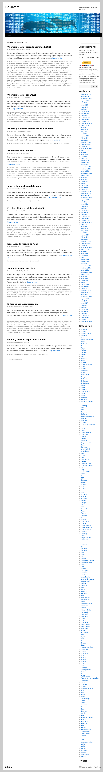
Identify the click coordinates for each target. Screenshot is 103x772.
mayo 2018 (84, 280)
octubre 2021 (85, 196)
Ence (55, 65)
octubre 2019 (85, 245)
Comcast (84, 441)
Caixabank (45, 63)
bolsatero (27, 49)
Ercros (83, 492)
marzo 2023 (85, 161)
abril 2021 (84, 208)
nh (21, 84)
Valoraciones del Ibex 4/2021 (22, 268)
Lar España (84, 571)
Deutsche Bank (86, 463)
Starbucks (84, 711)
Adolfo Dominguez (87, 340)
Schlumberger (85, 698)
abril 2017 (84, 307)
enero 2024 (84, 140)
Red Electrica (57, 84)
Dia (34, 65)
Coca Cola (15, 65)
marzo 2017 (85, 309)
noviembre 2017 (86, 293)
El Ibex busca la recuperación (22, 304)
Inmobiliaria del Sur (24, 69)
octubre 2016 (85, 319)
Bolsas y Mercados (87, 401)
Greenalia (84, 531)
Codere (83, 437)
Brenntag (84, 406)
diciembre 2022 (86, 167)
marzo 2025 (85, 111)
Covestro (84, 447)
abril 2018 (84, 282)
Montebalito (84, 612)
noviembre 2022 (86, 169)
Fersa (83, 511)
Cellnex (62, 63)
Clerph (83, 430)
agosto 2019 (85, 249)
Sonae (83, 709)
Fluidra (15, 67)
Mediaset (50, 69)
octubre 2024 (85, 121)
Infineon (83, 558)
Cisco (83, 428)
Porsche (83, 657)
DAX (82, 457)
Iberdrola (57, 67)
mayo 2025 (84, 107)
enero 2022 (84, 189)
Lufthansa (84, 585)
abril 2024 (84, 134)
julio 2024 (84, 128)
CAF (40, 63)
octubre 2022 (85, 171)
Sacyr (27, 72)
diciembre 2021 (86, 191)
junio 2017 (84, 303)
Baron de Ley (85, 391)
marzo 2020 (85, 235)
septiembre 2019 (86, 247)
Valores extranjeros (87, 742)
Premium (84, 661)
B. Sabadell (17, 63)
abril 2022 (84, 183)
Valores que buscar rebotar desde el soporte (30, 128)
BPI (82, 404)
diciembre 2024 (86, 117)
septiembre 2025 (86, 99)
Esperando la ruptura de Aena (22, 244)
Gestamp (19, 67)
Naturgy (9, 71)
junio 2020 (84, 229)
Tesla (82, 725)
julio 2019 (84, 251)
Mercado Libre (85, 599)
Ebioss (83, 474)
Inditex (62, 67)
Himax (83, 542)
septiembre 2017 (86, 297)
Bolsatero (12, 7)
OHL (29, 71)
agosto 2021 (85, 200)
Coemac (83, 439)
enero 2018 (84, 288)
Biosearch (84, 399)
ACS (36, 61)
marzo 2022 (85, 185)
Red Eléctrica (63, 71)
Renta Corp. (14, 72)
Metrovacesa (85, 606)
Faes (64, 65)
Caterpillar (84, 420)
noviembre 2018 (86, 268)
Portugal (83, 659)
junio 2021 (84, 204)
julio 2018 (84, 276)
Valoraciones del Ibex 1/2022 (22, 150)
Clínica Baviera (14, 78)
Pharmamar (34, 71)
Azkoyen (84, 377)
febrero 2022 (85, 187)
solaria (24, 85)
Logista (40, 69)
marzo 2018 (85, 284)
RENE (83, 682)
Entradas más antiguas (14, 359)
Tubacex (61, 72)
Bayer (83, 393)
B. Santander (24, 63)
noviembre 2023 (86, 144)
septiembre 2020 (86, 222)
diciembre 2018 (86, 266)
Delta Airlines (85, 459)
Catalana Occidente (53, 63)
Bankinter (31, 63)
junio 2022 (84, 179)
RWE (82, 692)
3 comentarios (60, 121)
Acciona (17, 61)
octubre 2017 (85, 295)
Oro (82, 641)
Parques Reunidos (87, 647)
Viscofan (14, 74)
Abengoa (84, 329)
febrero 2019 (85, 262)
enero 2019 (84, 264)
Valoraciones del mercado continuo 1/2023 (29, 47)
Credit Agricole (85, 449)
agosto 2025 (85, 101)
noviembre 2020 (86, 218)
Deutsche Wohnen (87, 465)
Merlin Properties (66, 69)
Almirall (56, 61)
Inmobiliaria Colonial (12, 69)
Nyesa (83, 637)
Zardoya (83, 756)
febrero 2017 (85, 311)
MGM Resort (85, 608)
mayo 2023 (84, 156)
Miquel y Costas (86, 610)
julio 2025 (84, 103)
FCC (67, 65)
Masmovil (84, 591)
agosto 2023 (85, 150)
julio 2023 (84, 152)
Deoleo (83, 461)
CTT (82, 453)
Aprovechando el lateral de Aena (24, 186)
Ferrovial (9, 67)
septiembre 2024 (86, 123)
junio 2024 (84, 130)
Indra (66, 67)
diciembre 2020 (86, 216)
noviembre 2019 (86, 243)
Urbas (83, 738)
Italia (82, 566)
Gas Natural (85, 521)
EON (82, 490)
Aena (47, 61)
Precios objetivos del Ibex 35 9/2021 (25, 208)
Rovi (24, 72)
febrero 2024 (85, 138)
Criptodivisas (85, 451)
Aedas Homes (42, 61)
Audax (83, 373)
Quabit (83, 672)
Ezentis (83, 500)
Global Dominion (27, 67)
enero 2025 (84, 115)
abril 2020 (84, 233)
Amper (83, 360)
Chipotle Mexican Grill (88, 424)
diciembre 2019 (86, 241)
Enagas (51, 65)
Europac (83, 496)
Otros (83, 645)
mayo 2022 (84, 181)
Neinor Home (85, 624)
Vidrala (9, 74)
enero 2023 (84, 165)
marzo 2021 (85, 210)
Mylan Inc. (84, 616)
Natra (83, 618)
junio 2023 (84, 154)
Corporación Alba (23, 65)
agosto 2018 (85, 274)
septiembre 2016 (86, 321)
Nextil (83, 630)
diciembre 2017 (86, 290)
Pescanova (84, 649)
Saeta (83, 696)
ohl (24, 84)
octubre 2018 (85, 270)
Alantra (83, 352)
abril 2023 (84, 158)
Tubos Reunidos (86, 729)
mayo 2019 (84, 255)
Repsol (20, 72)
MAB (82, 587)
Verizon (83, 746)
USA (82, 740)
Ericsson (84, 494)
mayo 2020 (84, 231)
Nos (82, 635)
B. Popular (84, 379)
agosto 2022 (85, 175)
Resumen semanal (87, 688)
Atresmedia (10, 63)
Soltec (35, 72)
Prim (39, 71)
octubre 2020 (85, 220)
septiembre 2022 (86, 173)
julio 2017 (84, 301)
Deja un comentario (63, 143)
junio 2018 (84, 278)
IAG (53, 67)
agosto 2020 (85, 224)
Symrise (83, 713)
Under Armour (85, 734)
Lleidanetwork (85, 581)
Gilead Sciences (86, 525)
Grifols (40, 67)
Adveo (83, 342)
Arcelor (71, 61)
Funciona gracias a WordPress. (91, 767)
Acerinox (31, 61)
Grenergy (35, 67)
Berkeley (84, 397)
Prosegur (43, 71)
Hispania (84, 544)
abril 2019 (84, 257)
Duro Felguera (85, 472)
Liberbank (84, 575)
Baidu (83, 385)
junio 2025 (84, 105)
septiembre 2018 (86, 272)
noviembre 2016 (86, 317)
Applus (66, 61)
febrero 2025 (85, 113)
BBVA (36, 63)
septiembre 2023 (86, 148)
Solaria (31, 72)
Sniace (83, 701)
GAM (82, 517)
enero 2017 (84, 313)
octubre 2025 (85, 97)
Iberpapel (84, 550)
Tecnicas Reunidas (47, 72)
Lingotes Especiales (87, 579)
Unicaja (66, 72)
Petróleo (83, 651)
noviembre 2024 (86, 119)
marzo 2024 (85, 136)
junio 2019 (84, 253)
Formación (84, 515)
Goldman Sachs (86, 529)
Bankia (63, 321)
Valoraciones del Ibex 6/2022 (22, 95)
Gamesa (32, 114)
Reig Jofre (65, 84)
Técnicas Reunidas (39, 85)
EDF (82, 478)
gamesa (24, 119)
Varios (83, 744)
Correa (31, 65)
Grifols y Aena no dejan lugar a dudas (26, 339)
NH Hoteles (24, 71)
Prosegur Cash (51, 71)
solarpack (84, 705)
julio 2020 (84, 227)
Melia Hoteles (57, 69)
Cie (8, 78)
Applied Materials (86, 364)
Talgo (39, 72)
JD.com (83, 569)
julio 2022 (84, 177)
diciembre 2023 (86, 142)
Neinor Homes (16, 71)
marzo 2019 (85, 260)
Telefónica (48, 85)
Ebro (37, 65)
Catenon (83, 418)
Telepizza (84, 723)
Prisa (82, 665)
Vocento (19, 74)
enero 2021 (84, 214)
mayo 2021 (84, 206)
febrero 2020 (85, 237)
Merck (83, 602)
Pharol (83, 655)
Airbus (51, 61)
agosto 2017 (85, 299)
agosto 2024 (85, 125)
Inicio (9, 35)
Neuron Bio (84, 628)
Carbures (84, 414)
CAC (82, 408)
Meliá (82, 595)
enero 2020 (84, 239)
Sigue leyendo (57, 58)
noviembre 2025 (86, 95)
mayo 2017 (84, 305)
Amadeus (61, 61)
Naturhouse (84, 622)
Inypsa (83, 564)
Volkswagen (85, 754)
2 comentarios (17, 87)
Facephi (83, 503)
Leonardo (84, 573)
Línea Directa (34, 69)
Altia (82, 356)
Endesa (60, 65)
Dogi (82, 470)
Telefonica (55, 72)
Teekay (83, 719)
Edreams (41, 65)
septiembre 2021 (86, 198)
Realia (57, 71)
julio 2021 (84, 202)
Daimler (83, 455)
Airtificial (83, 350)
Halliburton (84, 540)
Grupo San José (47, 67)
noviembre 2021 (86, 194)
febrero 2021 (85, 212)
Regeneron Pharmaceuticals (90, 678)
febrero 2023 (85, 163)
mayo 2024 (84, 132)
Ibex (44, 114)
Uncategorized (85, 731)
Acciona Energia (24, 61)
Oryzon (83, 643)
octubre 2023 (85, 146)
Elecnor (47, 65)
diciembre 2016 (86, 315)
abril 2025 (84, 109)
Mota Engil (84, 614)
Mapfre (45, 69)
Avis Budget (85, 375)
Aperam (83, 362)
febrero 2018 (85, 286)
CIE (66, 63)
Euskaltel (84, 498)
